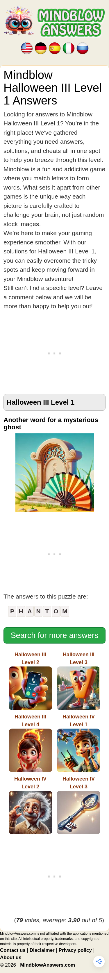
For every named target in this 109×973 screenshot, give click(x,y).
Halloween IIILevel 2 (30, 681)
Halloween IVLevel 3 (78, 805)
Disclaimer (42, 950)
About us (11, 957)
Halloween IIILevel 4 (30, 743)
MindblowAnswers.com (47, 965)
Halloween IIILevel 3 (78, 681)
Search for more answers (55, 635)
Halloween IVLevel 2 (30, 805)
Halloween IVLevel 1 (78, 743)
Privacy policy (75, 950)
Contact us (13, 950)
